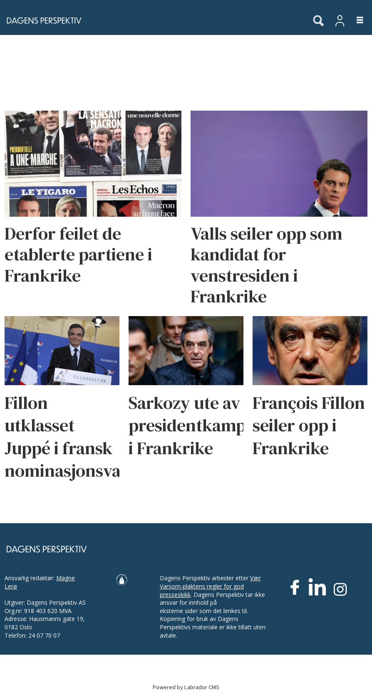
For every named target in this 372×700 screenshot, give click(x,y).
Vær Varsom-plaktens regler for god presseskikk (210, 586)
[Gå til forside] (41, 20)
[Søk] (318, 21)
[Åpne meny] (355, 20)
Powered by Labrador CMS (186, 687)
